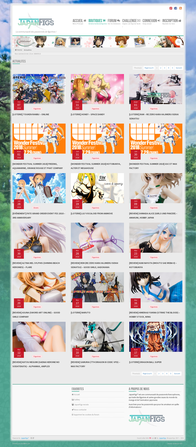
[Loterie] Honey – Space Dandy (88, 114)
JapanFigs (162, 438)
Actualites (28, 50)
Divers (36, 208)
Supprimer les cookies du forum (85, 414)
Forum (114, 20)
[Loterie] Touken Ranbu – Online (30, 114)
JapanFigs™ (25, 438)
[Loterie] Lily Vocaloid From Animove (92, 213)
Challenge (131, 20)
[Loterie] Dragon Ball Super (145, 362)
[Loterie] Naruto (80, 312)
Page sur (149, 68)
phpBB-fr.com (25, 443)
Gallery (76, 399)
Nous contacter (79, 409)
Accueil (79, 20)
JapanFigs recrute (80, 404)
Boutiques (97, 20)
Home (19, 50)
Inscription (171, 20)
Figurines (37, 109)
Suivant (179, 68)
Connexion (151, 20)
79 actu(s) (138, 68)
